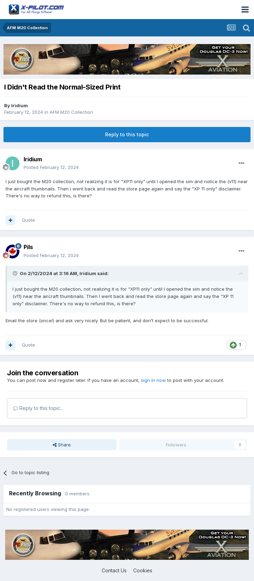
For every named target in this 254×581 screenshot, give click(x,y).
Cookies (142, 570)
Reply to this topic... (38, 408)
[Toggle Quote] (15, 273)
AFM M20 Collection (71, 112)
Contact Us (114, 570)
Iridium (19, 105)
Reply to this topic (127, 134)
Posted (51, 167)
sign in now (153, 380)
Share (62, 444)
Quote (28, 220)
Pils (28, 246)
